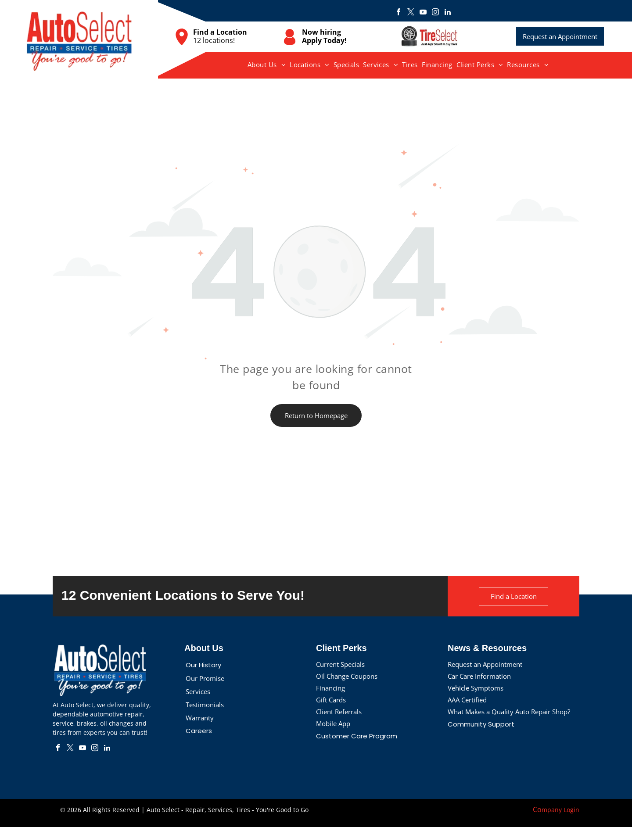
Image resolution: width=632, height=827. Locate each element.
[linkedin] (447, 13)
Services (198, 691)
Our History (203, 664)
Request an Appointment (485, 664)
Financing (330, 688)
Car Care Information (479, 676)
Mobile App (333, 723)
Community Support (481, 724)
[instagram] (435, 13)
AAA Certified (467, 699)
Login (571, 810)
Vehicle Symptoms (475, 688)
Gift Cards (331, 699)
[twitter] (411, 13)
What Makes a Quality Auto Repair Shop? (509, 711)
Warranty (200, 717)
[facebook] (398, 13)
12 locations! (214, 40)
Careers (199, 730)
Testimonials (205, 704)
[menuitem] (267, 64)
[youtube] (423, 13)
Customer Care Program (356, 736)
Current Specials (340, 664)
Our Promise (205, 678)
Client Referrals (339, 711)
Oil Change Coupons (346, 676)
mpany (552, 810)
